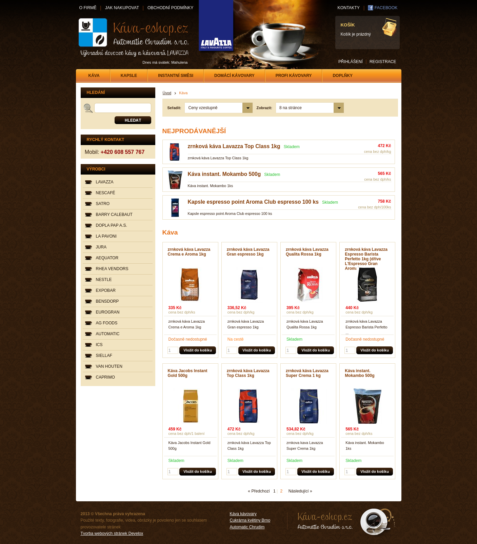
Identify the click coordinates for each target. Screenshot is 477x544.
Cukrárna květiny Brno (250, 520)
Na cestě (235, 339)
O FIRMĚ (88, 7)
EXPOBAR (106, 290)
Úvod (167, 93)
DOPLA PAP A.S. (111, 225)
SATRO (103, 203)
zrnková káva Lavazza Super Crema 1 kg (307, 373)
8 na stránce (290, 107)
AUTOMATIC (108, 333)
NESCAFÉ (105, 192)
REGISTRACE (383, 61)
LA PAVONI (106, 236)
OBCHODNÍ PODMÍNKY (170, 7)
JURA (101, 247)
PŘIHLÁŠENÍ (350, 61)
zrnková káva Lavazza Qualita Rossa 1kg (307, 252)
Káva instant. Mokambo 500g (224, 174)
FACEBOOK (386, 7)
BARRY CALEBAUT (114, 214)
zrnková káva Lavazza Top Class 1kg (234, 146)
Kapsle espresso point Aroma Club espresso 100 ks (253, 202)
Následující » (300, 491)
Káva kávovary (243, 513)
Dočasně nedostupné (187, 339)
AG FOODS (107, 323)
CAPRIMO (105, 377)
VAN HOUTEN (109, 366)
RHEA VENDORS (112, 268)
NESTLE (104, 279)
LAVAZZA (105, 182)
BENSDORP (107, 301)
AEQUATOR (107, 258)
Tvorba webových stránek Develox (112, 533)
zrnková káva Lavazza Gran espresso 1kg (248, 252)
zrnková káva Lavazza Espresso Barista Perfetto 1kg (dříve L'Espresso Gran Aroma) (366, 259)
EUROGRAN (108, 312)
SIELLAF (104, 355)
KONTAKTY (349, 7)
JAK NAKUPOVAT (122, 7)
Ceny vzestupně (202, 107)
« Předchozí (259, 491)
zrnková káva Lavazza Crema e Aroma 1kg (189, 252)
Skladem (292, 146)
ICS (99, 344)
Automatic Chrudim (247, 527)
